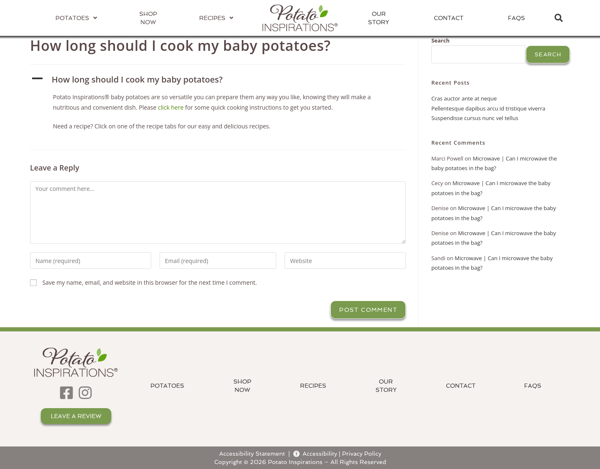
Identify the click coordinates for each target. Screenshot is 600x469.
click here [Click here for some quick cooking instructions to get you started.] (171, 107)
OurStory (378, 17)
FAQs (516, 18)
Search (440, 40)
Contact (448, 18)
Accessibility (315, 453)
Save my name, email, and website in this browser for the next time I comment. (149, 282)
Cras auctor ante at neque (464, 98)
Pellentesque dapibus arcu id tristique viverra (488, 108)
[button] (558, 18)
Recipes (313, 385)
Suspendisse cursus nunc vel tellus (474, 118)
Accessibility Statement (252, 453)
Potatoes (167, 385)
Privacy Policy (361, 453)
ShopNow (242, 385)
